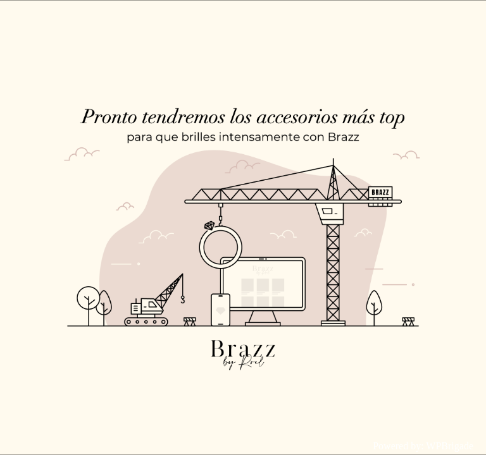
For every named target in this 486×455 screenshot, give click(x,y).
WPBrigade (449, 445)
